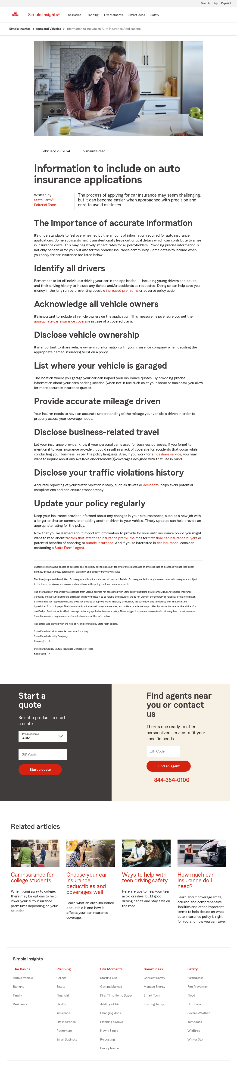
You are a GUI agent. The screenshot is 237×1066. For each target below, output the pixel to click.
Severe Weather (198, 1013)
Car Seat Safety (154, 978)
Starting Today (154, 1004)
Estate (60, 986)
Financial (62, 995)
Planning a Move (111, 1022)
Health (61, 1004)
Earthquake (195, 978)
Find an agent (169, 766)
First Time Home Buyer (116, 995)
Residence (20, 1004)
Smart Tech (152, 995)
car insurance (167, 543)
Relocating (107, 1039)
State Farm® (45, 202)
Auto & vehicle (23, 978)
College (61, 978)
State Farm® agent (69, 548)
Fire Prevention (198, 986)
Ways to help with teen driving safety (145, 878)
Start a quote (40, 769)
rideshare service (167, 454)
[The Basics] (73, 15)
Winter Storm (196, 1039)
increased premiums (122, 290)
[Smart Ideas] (136, 15)
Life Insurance (66, 1022)
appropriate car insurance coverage (62, 321)
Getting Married (111, 986)
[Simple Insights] (44, 17)
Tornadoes (194, 1022)
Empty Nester (109, 1048)
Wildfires (193, 1030)
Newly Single (109, 1030)
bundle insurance (99, 543)
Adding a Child (110, 1004)
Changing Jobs (110, 1013)
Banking (18, 986)
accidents (151, 485)
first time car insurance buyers (172, 538)
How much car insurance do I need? (196, 880)
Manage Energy (154, 986)
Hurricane (194, 1004)
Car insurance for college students (32, 878)
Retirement (64, 1030)
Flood (191, 995)
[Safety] (155, 15)
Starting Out (108, 978)
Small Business (66, 1039)
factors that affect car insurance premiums (99, 538)
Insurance (63, 1013)
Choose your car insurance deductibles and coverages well (86, 883)
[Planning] (92, 15)
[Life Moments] (113, 15)
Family (17, 995)
